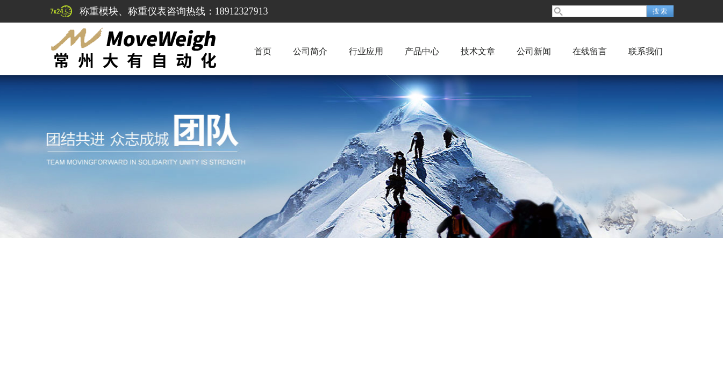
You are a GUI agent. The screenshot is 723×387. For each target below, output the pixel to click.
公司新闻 (534, 51)
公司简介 (310, 51)
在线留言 (589, 51)
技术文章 (478, 51)
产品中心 (422, 51)
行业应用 (366, 51)
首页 (262, 51)
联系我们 (645, 51)
